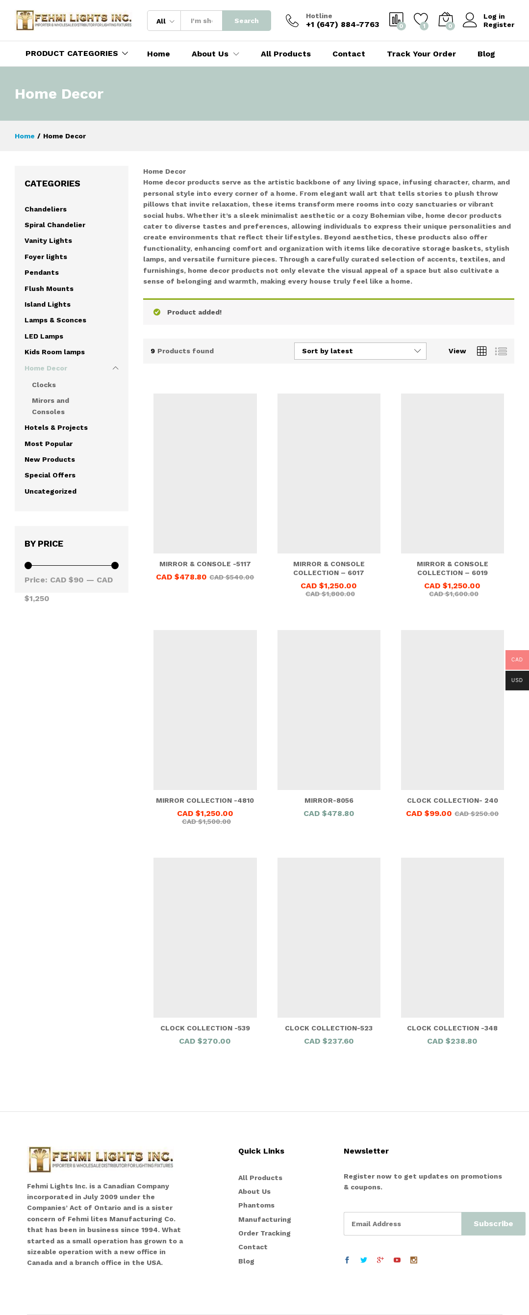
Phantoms (256, 1205)
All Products (286, 54)
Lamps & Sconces (55, 320)
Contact (348, 54)
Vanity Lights (48, 240)
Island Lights (48, 304)
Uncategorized (50, 491)
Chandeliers (46, 209)
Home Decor (46, 368)
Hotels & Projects (56, 427)
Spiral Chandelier (55, 225)
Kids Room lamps (55, 352)
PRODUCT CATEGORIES (71, 53)
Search (246, 21)
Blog (486, 54)
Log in (484, 16)
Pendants (42, 272)
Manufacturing (264, 1219)
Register (498, 24)
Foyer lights (46, 257)
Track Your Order (421, 54)
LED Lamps (44, 336)
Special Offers (50, 475)
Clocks (44, 385)
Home (158, 54)
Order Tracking (264, 1233)
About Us (254, 1191)
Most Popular (49, 443)
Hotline (319, 16)
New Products (50, 459)
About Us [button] (210, 54)
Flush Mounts (49, 288)
